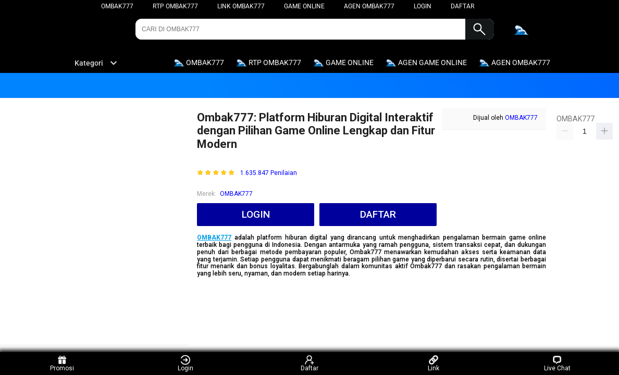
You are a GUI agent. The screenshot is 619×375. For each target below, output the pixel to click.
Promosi (62, 363)
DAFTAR (462, 6)
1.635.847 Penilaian (268, 173)
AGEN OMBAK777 (369, 6)
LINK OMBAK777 (241, 6)
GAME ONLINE (304, 6)
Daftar (309, 363)
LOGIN (422, 6)
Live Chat (557, 363)
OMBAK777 (117, 6)
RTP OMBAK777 (175, 6)
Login (185, 363)
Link (433, 363)
